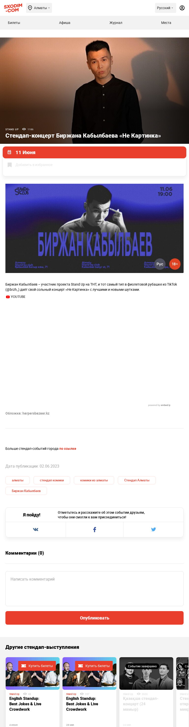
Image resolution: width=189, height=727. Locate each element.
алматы (17, 407)
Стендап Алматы (136, 407)
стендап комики (52, 407)
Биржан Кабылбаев (26, 418)
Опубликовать (94, 545)
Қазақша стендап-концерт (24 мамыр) (140, 631)
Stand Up (11, 129)
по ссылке (67, 376)
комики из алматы (94, 407)
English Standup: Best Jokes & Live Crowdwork (25, 631)
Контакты (95, 705)
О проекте (68, 705)
